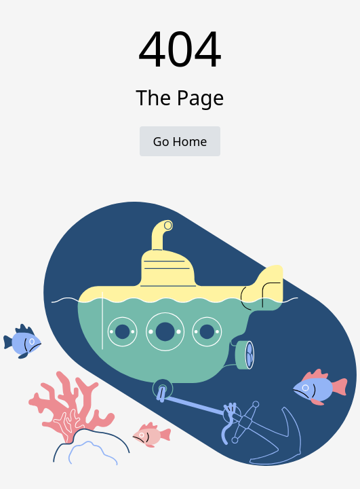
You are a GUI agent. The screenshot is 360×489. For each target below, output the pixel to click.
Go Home (180, 141)
